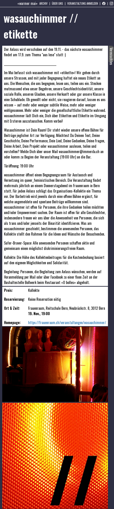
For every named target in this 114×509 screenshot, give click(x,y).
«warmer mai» (27, 3)
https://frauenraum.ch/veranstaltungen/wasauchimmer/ (67, 322)
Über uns (57, 3)
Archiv (43, 3)
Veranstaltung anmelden (82, 3)
